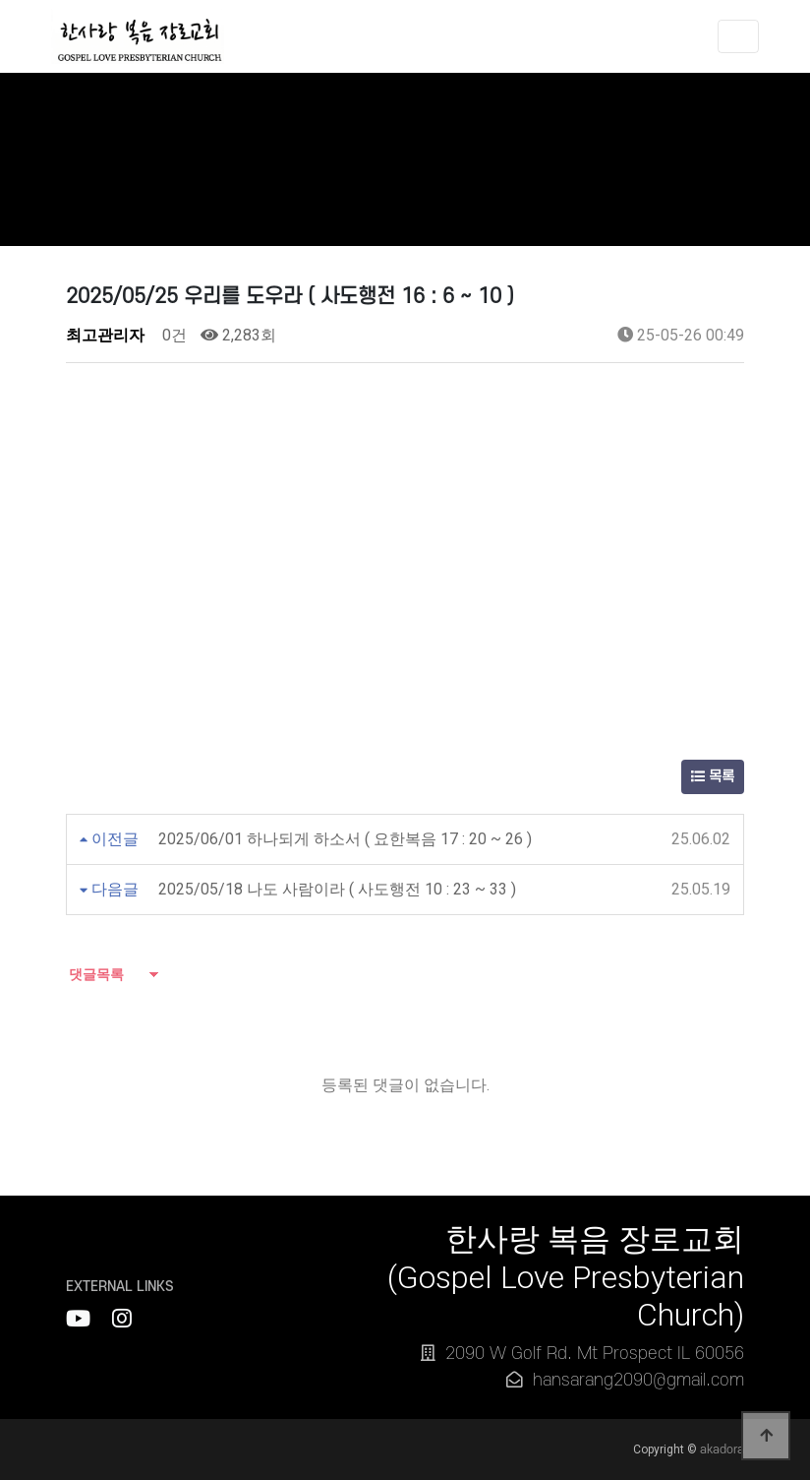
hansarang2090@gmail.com (638, 1380)
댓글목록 (95, 974)
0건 (172, 335)
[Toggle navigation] (738, 39)
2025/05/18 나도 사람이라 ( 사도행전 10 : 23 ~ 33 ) (337, 889)
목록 (712, 777)
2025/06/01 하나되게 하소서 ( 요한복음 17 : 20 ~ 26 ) (345, 839)
